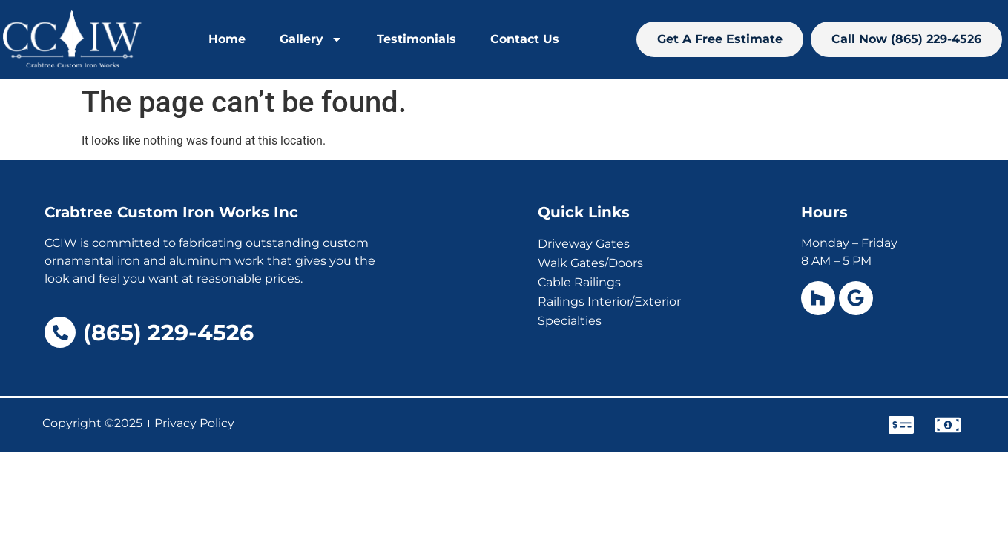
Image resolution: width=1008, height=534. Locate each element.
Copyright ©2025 (92, 423)
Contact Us (524, 39)
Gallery (311, 39)
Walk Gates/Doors (590, 263)
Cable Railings (579, 282)
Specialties (570, 321)
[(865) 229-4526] (60, 332)
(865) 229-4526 (168, 332)
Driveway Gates (584, 244)
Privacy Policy (194, 423)
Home (227, 39)
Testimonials (416, 39)
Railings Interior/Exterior (609, 301)
